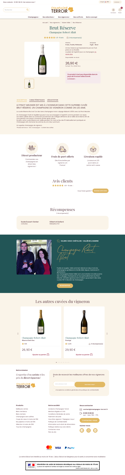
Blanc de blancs (21, 411)
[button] (56, 362)
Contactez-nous (54, 429)
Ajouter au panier (40, 355)
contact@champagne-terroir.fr (95, 409)
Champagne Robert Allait (62, 32)
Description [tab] (22, 100)
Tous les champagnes (23, 426)
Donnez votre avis (100, 191)
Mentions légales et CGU (56, 411)
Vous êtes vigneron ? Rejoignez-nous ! (61, 418)
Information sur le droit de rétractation (61, 424)
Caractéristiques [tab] (37, 100)
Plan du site (52, 431)
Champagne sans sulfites (25, 416)
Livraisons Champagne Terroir (58, 408)
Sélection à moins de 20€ (25, 424)
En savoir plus (65, 285)
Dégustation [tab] (52, 100)
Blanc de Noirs (21, 413)
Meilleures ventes (22, 408)
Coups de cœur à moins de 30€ (27, 418)
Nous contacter (8, 2)
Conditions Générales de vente (59, 413)
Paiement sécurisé (54, 416)
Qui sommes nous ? (29, 2)
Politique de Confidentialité (57, 421)
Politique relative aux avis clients (59, 426)
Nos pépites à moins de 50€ (25, 421)
